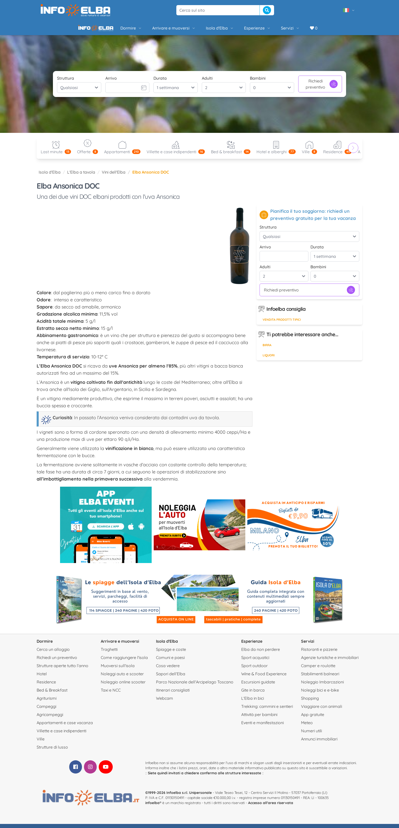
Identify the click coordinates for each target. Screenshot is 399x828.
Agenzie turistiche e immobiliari (330, 661)
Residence (46, 686)
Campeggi (46, 710)
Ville (41, 743)
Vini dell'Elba (113, 176)
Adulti (207, 82)
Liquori (269, 359)
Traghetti (109, 653)
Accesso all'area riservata (270, 807)
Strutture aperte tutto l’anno (62, 669)
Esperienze (240, 30)
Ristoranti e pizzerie (319, 653)
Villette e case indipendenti (61, 734)
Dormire (114, 30)
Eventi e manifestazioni (262, 726)
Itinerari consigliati (173, 694)
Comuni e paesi (170, 661)
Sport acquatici (255, 661)
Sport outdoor (254, 669)
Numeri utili (311, 734)
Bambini (258, 82)
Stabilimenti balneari (320, 677)
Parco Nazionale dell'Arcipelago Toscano (194, 686)
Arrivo (111, 82)
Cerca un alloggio (53, 653)
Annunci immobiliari (319, 743)
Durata (160, 82)
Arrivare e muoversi (156, 30)
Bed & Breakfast (52, 694)
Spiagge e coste (171, 653)
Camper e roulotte (318, 669)
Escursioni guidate (258, 686)
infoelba (152, 807)
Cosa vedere (168, 669)
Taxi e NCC (111, 694)
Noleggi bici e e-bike (320, 694)
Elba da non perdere (260, 653)
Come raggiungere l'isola (124, 661)
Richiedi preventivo (322, 88)
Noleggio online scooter (123, 686)
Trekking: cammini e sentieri (267, 710)
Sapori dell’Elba (170, 677)
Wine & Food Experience (264, 677)
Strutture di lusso (52, 751)
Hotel (42, 677)
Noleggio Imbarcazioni (322, 686)
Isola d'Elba (203, 30)
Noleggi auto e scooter (122, 677)
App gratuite (312, 718)
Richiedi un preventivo (57, 661)
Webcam (164, 702)
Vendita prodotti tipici (282, 324)
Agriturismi (46, 702)
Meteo (307, 726)
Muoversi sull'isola (118, 669)
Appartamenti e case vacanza (65, 726)
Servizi (273, 30)
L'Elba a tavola (81, 176)
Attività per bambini (259, 718)
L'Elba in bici (252, 702)
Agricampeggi (50, 718)
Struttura (65, 82)
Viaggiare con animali (321, 710)
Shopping (310, 702)
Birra (267, 349)
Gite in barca (253, 694)
